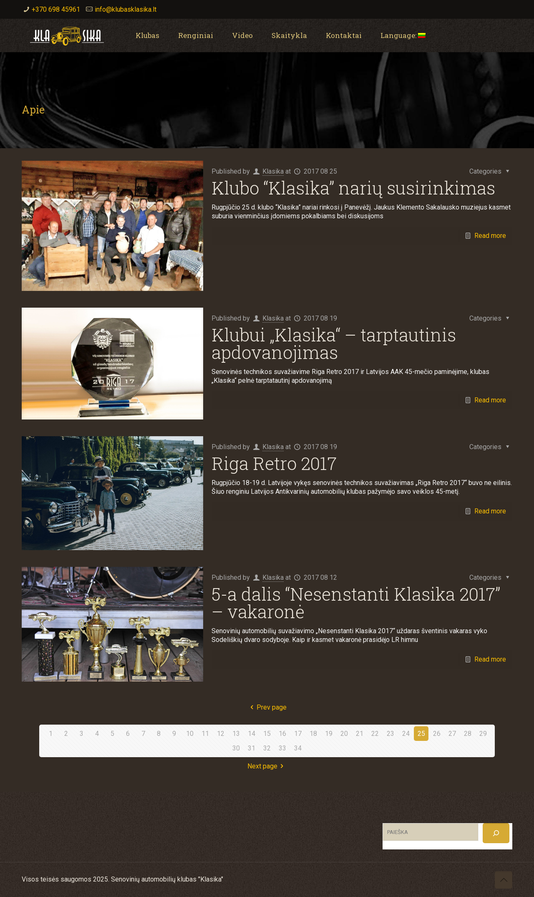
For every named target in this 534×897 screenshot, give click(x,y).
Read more (490, 236)
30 (236, 748)
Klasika (273, 171)
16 (282, 734)
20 (344, 734)
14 (251, 734)
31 (251, 748)
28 (467, 734)
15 (267, 734)
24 (406, 734)
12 (220, 734)
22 (375, 734)
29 (483, 734)
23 (390, 734)
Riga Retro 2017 (274, 463)
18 (313, 734)
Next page (267, 766)
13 (236, 734)
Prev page (267, 707)
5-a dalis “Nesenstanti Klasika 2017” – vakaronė (356, 602)
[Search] (496, 833)
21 (359, 734)
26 (437, 734)
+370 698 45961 (56, 9)
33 (282, 748)
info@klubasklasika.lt (125, 9)
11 (205, 734)
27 (452, 734)
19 (328, 734)
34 (298, 748)
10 (190, 734)
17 (298, 734)
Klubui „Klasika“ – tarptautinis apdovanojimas (334, 343)
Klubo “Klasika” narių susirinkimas (353, 187)
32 (267, 748)
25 (421, 734)
